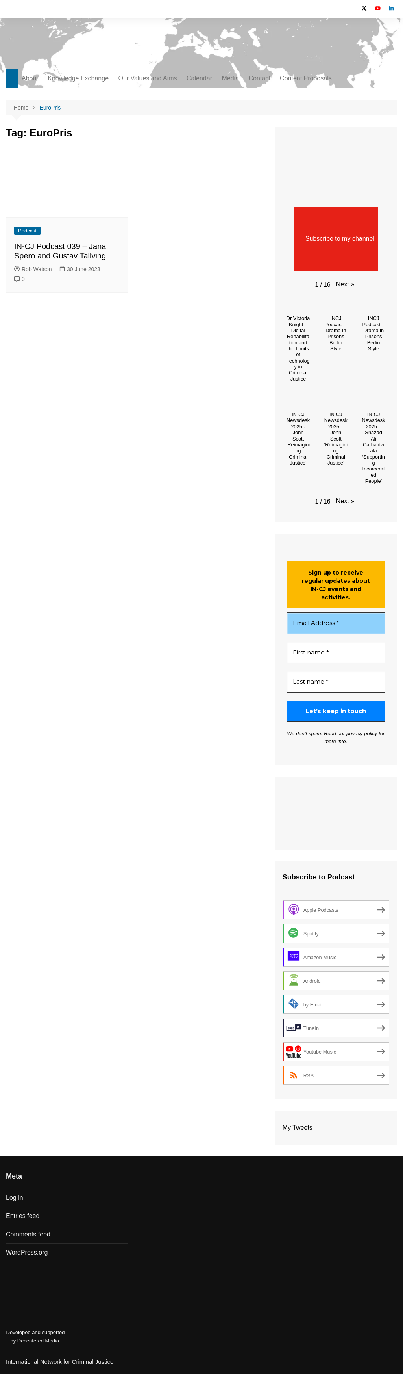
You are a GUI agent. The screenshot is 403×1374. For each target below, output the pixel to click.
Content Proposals (306, 78)
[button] (345, 284)
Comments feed (28, 1234)
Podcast (27, 231)
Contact (259, 78)
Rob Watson (33, 269)
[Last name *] (336, 682)
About (30, 78)
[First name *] (336, 653)
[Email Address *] (336, 623)
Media (230, 78)
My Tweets (297, 1127)
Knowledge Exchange (78, 78)
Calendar (199, 78)
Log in (14, 1197)
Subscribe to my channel (336, 239)
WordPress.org (27, 1252)
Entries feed (22, 1215)
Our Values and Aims (147, 78)
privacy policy (361, 733)
